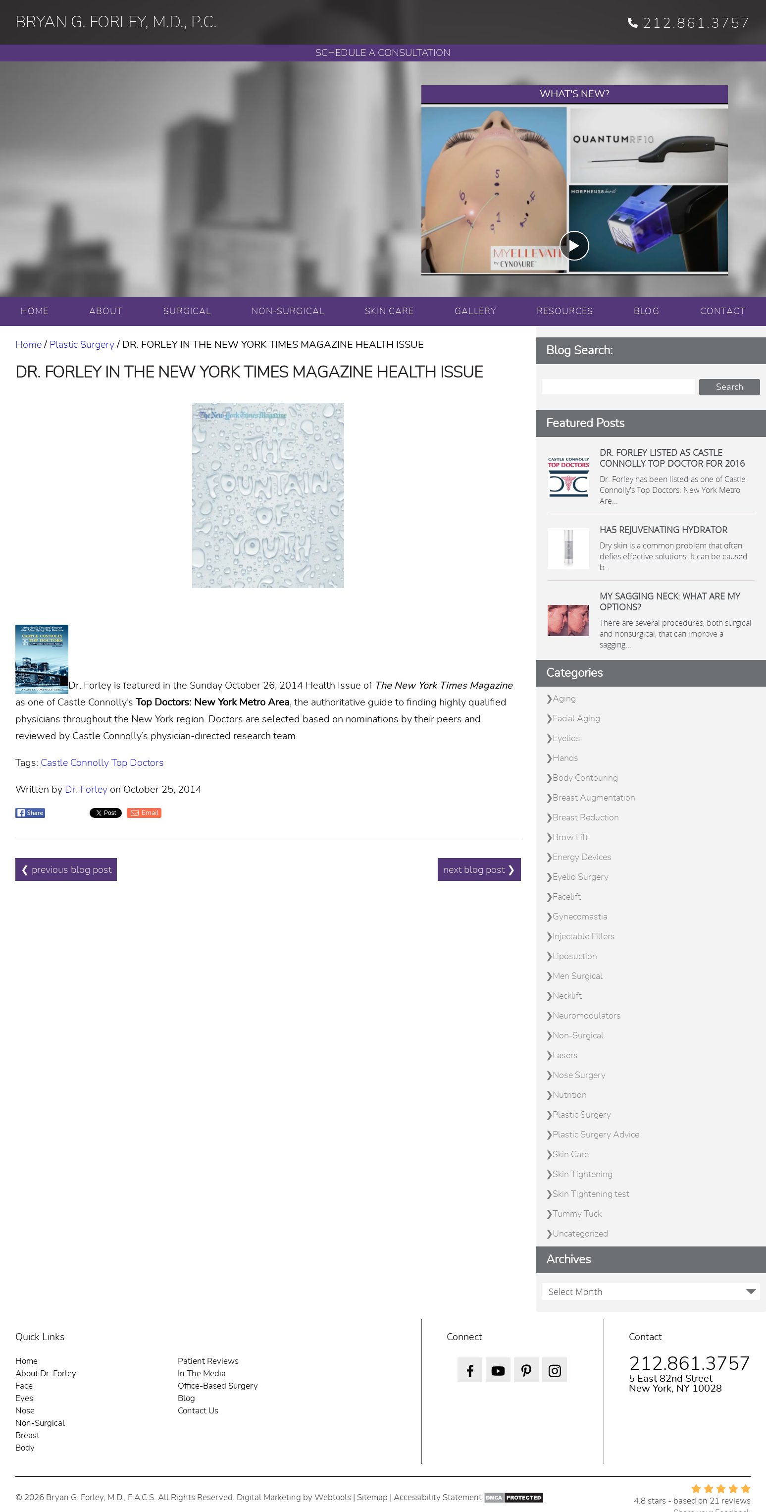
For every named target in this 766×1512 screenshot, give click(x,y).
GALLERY (475, 311)
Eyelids (566, 738)
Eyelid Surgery (581, 877)
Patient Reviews (208, 1361)
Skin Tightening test (591, 1194)
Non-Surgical (578, 1035)
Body (25, 1448)
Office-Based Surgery (218, 1386)
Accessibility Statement (438, 1497)
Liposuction (575, 956)
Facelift (567, 897)
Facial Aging (576, 718)
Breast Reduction (586, 817)
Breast (27, 1435)
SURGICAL (187, 311)
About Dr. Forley (45, 1373)
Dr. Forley (86, 790)
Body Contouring (585, 778)
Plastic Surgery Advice (596, 1135)
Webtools (332, 1497)
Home (28, 345)
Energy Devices (582, 857)
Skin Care (571, 1154)
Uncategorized (580, 1234)
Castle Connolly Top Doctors (102, 763)
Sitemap (372, 1497)
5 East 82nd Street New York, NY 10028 (675, 1384)
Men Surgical (578, 976)
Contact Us (198, 1410)
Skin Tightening (583, 1174)
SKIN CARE (389, 311)
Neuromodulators (587, 1016)
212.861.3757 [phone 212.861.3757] (689, 24)
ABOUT (106, 311)
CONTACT (723, 311)
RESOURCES (565, 311)
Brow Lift (570, 837)
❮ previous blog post (66, 870)
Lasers (565, 1055)
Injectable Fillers (584, 936)
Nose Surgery (579, 1075)
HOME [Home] (34, 311)
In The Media (202, 1373)
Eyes (24, 1398)
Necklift (567, 996)
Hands (565, 758)
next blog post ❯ (479, 870)
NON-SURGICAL (288, 311)
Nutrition (570, 1095)
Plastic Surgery (82, 345)
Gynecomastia (580, 917)
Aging (564, 699)
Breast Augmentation (594, 798)
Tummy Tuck (577, 1214)
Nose (25, 1410)
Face (24, 1386)
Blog (186, 1398)
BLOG (646, 311)
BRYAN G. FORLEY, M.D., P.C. (116, 22)
